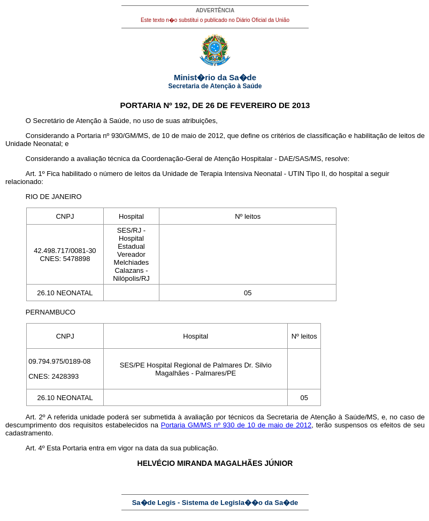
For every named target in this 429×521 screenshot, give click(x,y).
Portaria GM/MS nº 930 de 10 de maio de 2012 (236, 425)
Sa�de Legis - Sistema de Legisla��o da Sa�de (215, 503)
